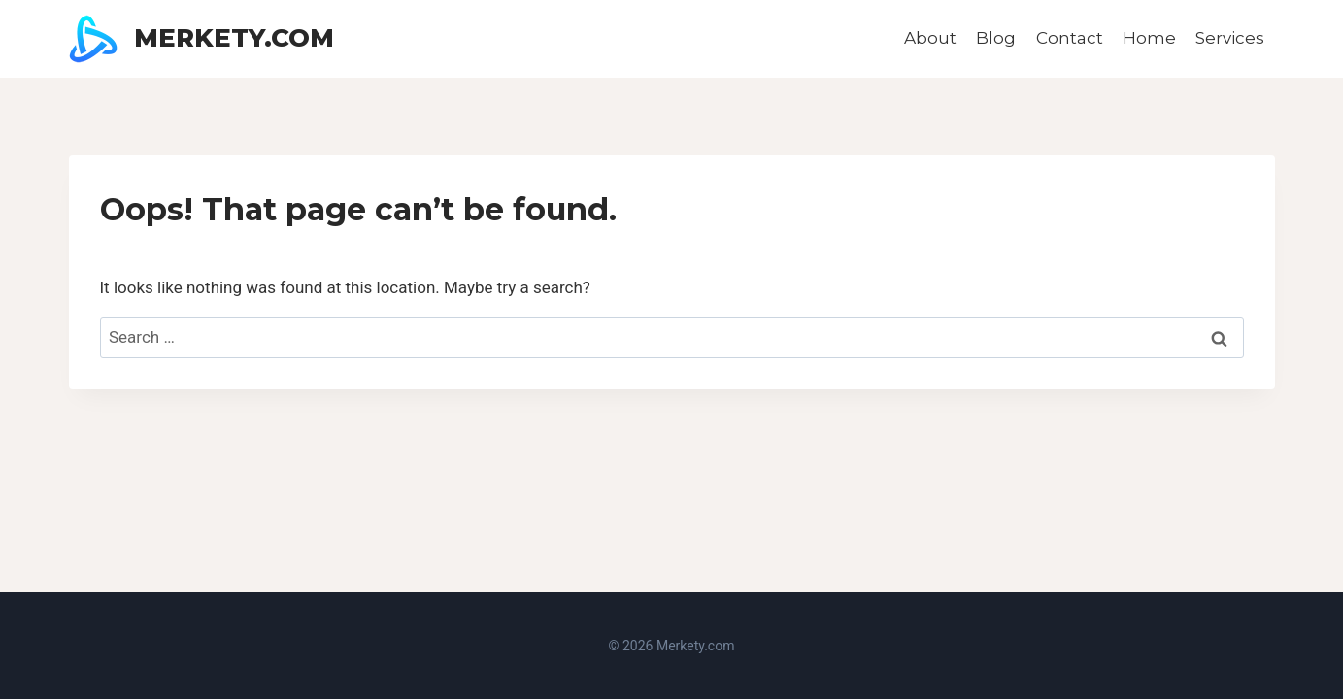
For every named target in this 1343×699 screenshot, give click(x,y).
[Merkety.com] (201, 39)
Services (1229, 38)
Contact (1069, 38)
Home (1149, 38)
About (930, 38)
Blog (996, 38)
